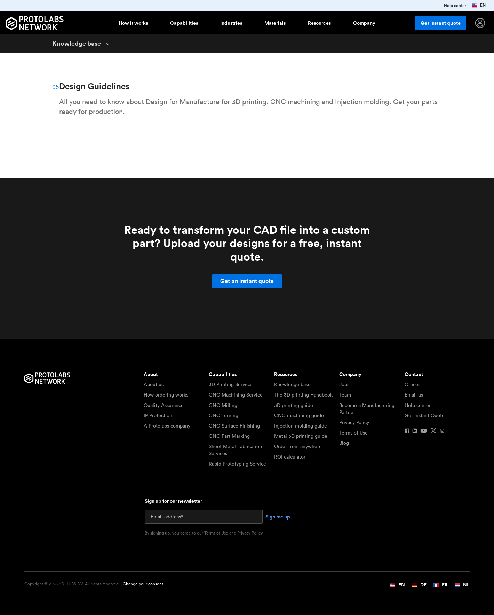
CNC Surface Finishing (234, 426)
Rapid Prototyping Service (237, 464)
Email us (414, 395)
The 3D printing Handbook (303, 395)
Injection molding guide (300, 426)
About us (154, 384)
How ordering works (166, 395)
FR (440, 584)
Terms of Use (353, 433)
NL (462, 584)
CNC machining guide (299, 415)
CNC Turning (223, 415)
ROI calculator (289, 457)
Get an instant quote (247, 281)
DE (419, 584)
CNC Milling (223, 405)
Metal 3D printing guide (300, 436)
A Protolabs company (167, 426)
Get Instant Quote (425, 415)
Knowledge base (292, 384)
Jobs (344, 384)
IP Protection (158, 415)
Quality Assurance (164, 405)
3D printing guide (293, 405)
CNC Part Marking (229, 436)
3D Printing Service (230, 384)
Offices (412, 384)
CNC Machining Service (236, 395)
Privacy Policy (354, 422)
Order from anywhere (298, 446)
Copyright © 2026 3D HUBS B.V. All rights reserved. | (93, 584)
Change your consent (143, 584)
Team (345, 395)
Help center (418, 405)
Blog (344, 443)
